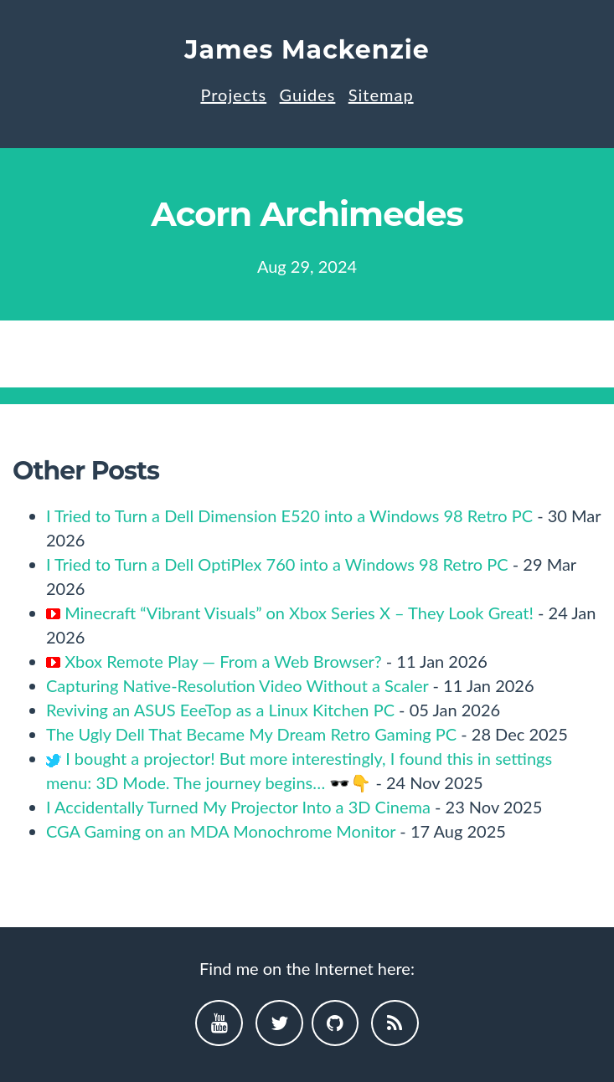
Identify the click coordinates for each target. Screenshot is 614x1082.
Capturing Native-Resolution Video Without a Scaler (237, 685)
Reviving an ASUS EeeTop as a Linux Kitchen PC (220, 710)
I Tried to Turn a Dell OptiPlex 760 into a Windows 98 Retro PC (277, 564)
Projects (233, 95)
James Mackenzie (306, 49)
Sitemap (381, 95)
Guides (308, 95)
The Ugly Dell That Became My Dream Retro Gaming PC (251, 734)
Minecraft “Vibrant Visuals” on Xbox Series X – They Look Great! (299, 613)
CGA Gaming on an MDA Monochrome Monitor (220, 831)
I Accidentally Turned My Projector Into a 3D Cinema (238, 807)
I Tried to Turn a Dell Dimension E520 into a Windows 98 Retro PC (289, 515)
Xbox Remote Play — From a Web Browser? (223, 661)
